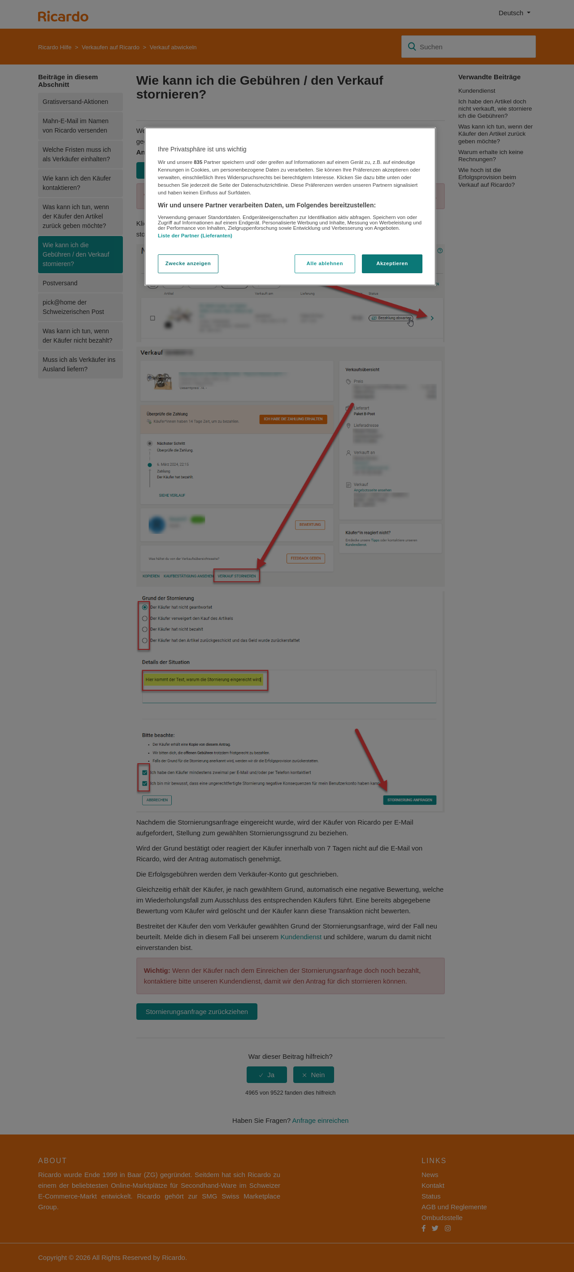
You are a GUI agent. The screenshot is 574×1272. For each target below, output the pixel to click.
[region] (290, 206)
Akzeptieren (392, 263)
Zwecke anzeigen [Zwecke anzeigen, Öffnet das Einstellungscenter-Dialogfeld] (188, 263)
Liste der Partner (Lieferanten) (195, 235)
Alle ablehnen (325, 263)
